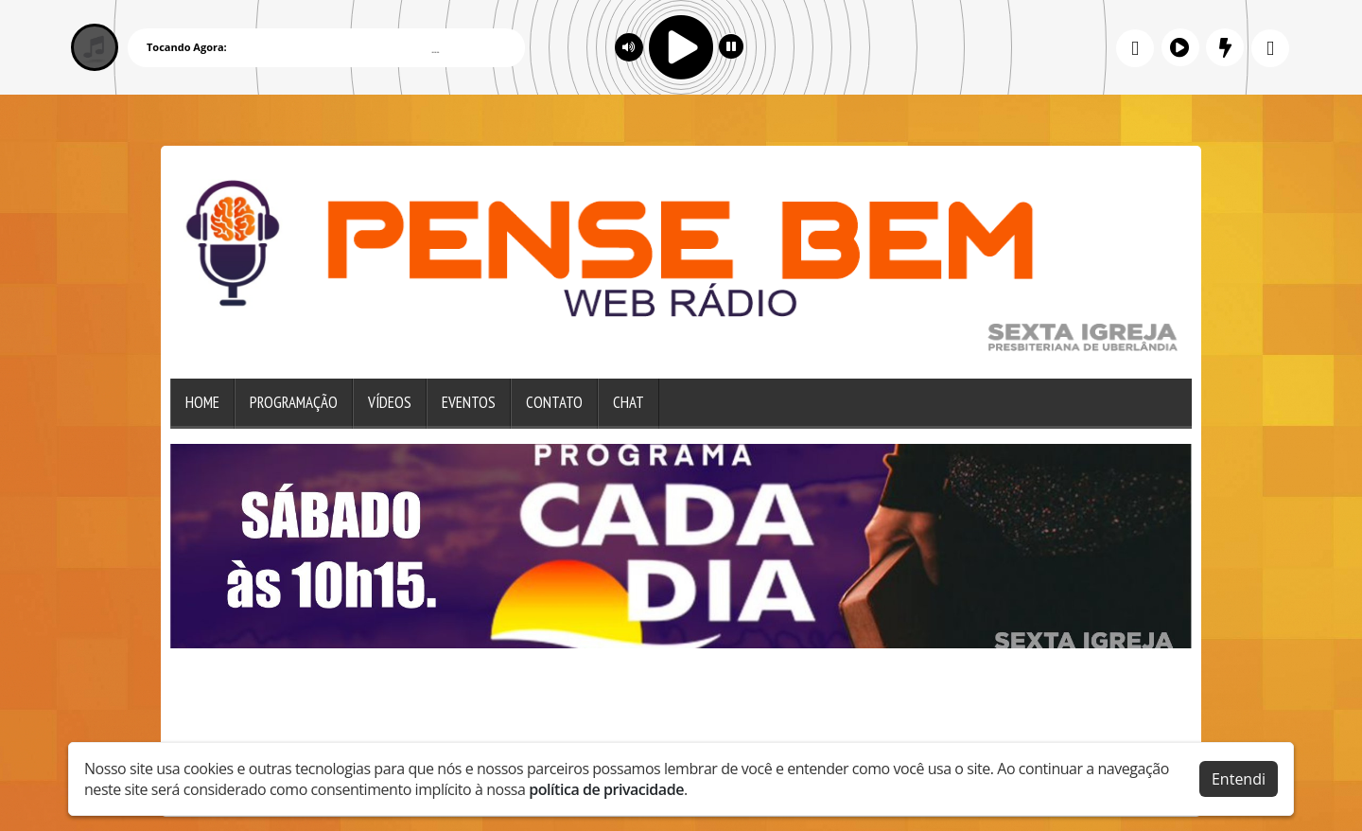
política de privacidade (606, 789)
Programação (294, 402)
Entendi (1239, 779)
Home (202, 402)
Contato (554, 402)
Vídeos (389, 402)
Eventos (469, 402)
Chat (628, 402)
